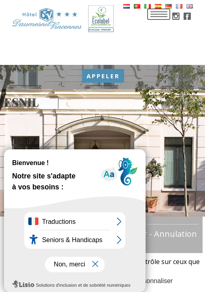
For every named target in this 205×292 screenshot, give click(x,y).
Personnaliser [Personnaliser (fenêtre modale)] (153, 280)
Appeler (103, 76)
